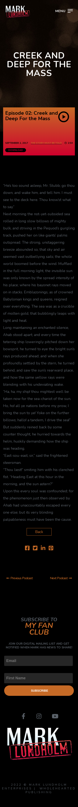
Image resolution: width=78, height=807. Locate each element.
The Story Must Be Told (46, 143)
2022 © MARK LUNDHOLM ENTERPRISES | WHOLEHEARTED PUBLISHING (39, 788)
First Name (13, 669)
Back (39, 531)
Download (15, 150)
